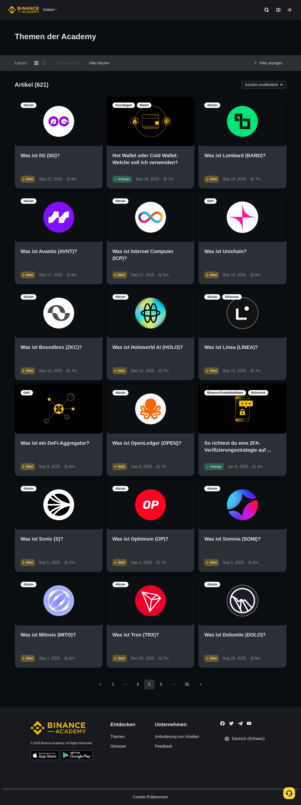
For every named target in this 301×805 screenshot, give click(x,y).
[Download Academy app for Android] (77, 756)
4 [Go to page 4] (138, 684)
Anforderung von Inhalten (177, 737)
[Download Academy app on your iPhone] (45, 756)
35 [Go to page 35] (187, 684)
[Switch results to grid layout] (36, 63)
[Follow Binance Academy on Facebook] (222, 723)
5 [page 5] (149, 684)
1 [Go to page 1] (113, 684)
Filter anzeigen (267, 63)
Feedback (163, 746)
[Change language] (278, 9)
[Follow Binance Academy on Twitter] (231, 723)
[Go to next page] (200, 684)
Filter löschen (99, 63)
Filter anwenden (68, 63)
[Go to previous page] (100, 684)
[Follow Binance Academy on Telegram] (240, 723)
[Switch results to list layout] (44, 63)
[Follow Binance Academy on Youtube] (249, 723)
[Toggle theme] (289, 10)
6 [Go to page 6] (161, 684)
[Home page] (23, 10)
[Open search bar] (265, 9)
